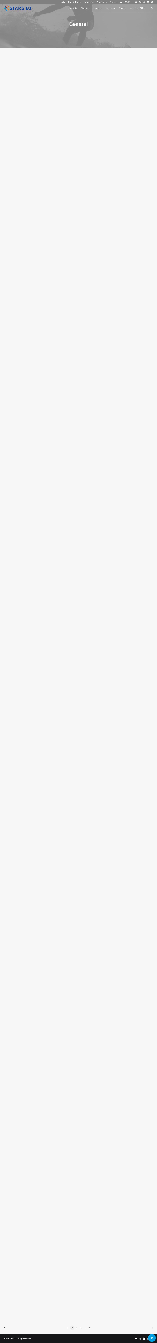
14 (89, 1328)
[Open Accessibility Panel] (152, 1338)
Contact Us (102, 2)
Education (85, 8)
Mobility (123, 8)
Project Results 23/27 (120, 2)
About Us (72, 8)
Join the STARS (137, 8)
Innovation (110, 8)
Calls (62, 2)
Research (97, 8)
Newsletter (89, 2)
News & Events (74, 2)
